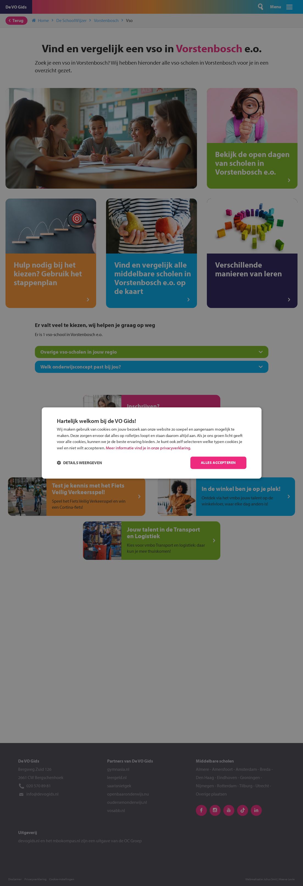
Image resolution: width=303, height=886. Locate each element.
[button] (83, 463)
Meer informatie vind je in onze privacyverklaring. (171, 447)
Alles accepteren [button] (215, 463)
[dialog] (152, 442)
